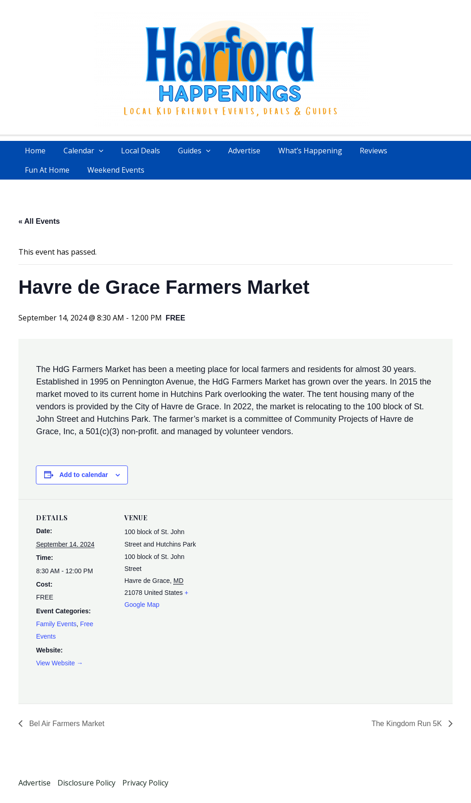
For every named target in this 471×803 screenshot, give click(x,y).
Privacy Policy (145, 783)
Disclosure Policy (86, 783)
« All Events (39, 221)
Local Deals (133, 150)
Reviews (354, 150)
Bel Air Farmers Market (65, 723)
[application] (94, 150)
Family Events (56, 624)
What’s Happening (293, 150)
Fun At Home (404, 150)
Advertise (230, 150)
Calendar (79, 150)
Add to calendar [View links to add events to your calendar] (83, 474)
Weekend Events (51, 170)
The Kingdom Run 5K (408, 723)
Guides (183, 150)
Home (33, 150)
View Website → (59, 663)
